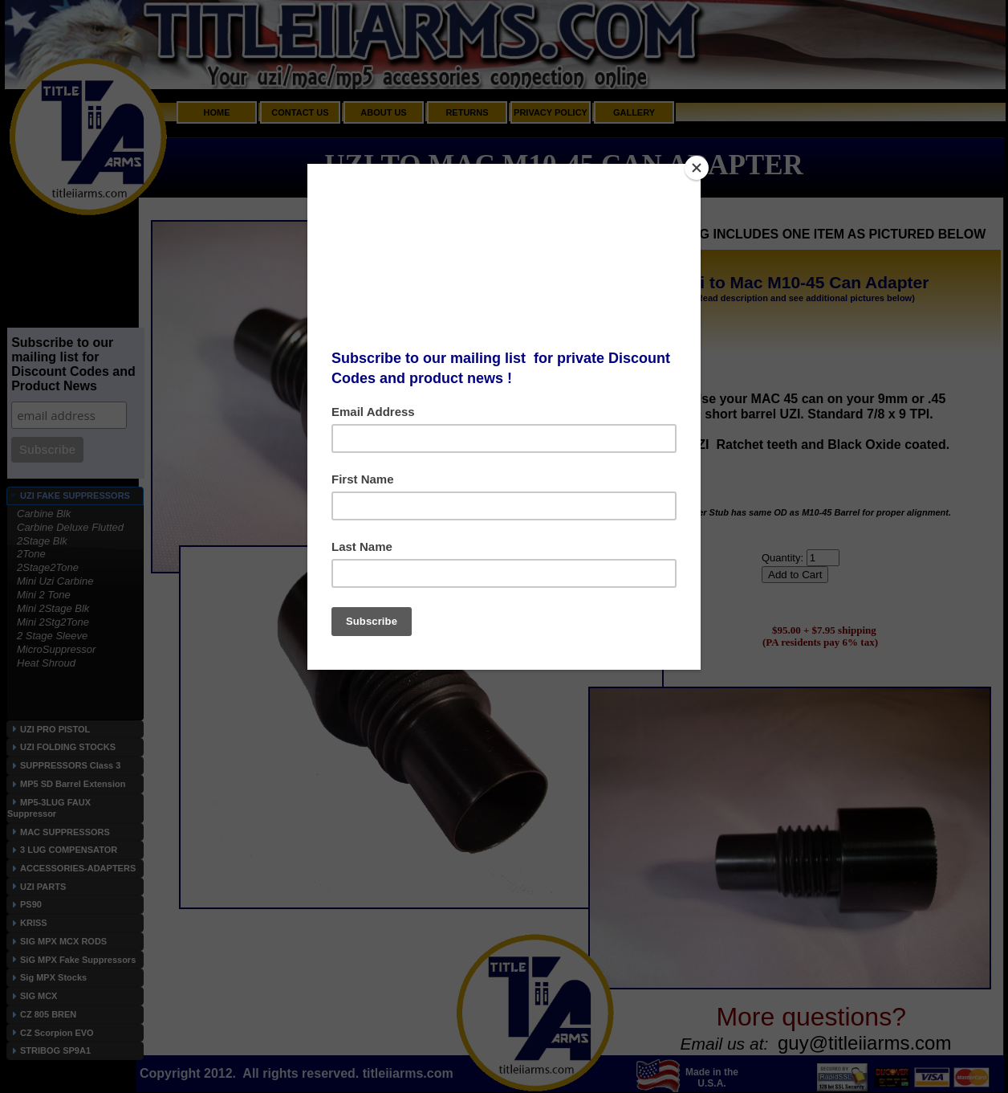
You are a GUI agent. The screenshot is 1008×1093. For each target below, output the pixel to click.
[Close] (697, 168)
